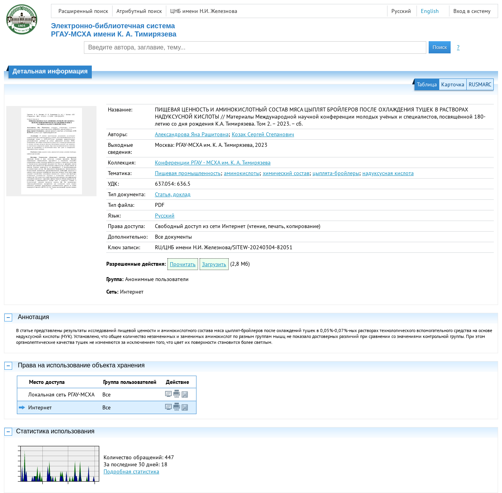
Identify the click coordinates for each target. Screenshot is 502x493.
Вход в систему (472, 11)
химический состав (286, 173)
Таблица (427, 84)
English (430, 11)
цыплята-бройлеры (336, 173)
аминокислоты (242, 173)
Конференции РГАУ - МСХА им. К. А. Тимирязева (213, 162)
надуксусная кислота (388, 173)
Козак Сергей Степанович (263, 134)
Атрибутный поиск (139, 11)
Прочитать (183, 264)
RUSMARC (480, 84)
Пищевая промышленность (188, 173)
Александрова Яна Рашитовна (192, 134)
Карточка (452, 84)
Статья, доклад (173, 194)
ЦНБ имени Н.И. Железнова (203, 11)
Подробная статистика (131, 471)
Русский (165, 215)
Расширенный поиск (83, 11)
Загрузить (214, 264)
